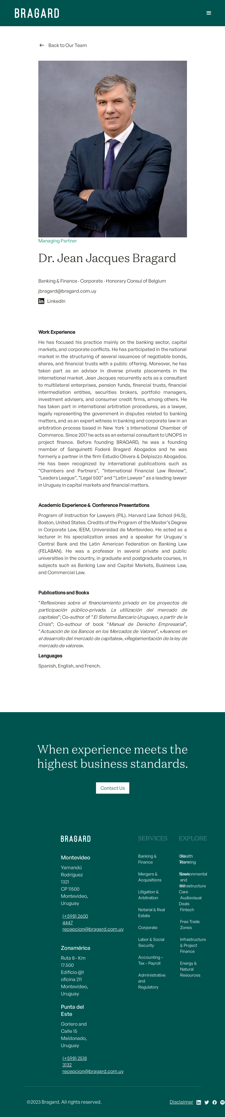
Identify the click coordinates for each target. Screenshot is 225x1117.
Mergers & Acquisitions (149, 876)
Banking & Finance (147, 858)
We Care (183, 888)
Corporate (148, 927)
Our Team (184, 858)
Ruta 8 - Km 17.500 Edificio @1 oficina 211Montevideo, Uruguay (74, 976)
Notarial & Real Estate (151, 912)
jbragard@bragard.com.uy (67, 291)
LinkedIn (56, 301)
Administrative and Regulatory (152, 980)
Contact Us (112, 788)
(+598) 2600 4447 (75, 919)
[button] (209, 13)
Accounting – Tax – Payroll (150, 960)
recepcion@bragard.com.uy (76, 929)
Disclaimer (181, 1102)
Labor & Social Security (151, 942)
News (184, 873)
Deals (184, 903)
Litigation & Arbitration (148, 894)
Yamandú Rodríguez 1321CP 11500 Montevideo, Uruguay (74, 885)
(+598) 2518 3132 (74, 1061)
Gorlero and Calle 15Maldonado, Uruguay (74, 1034)
